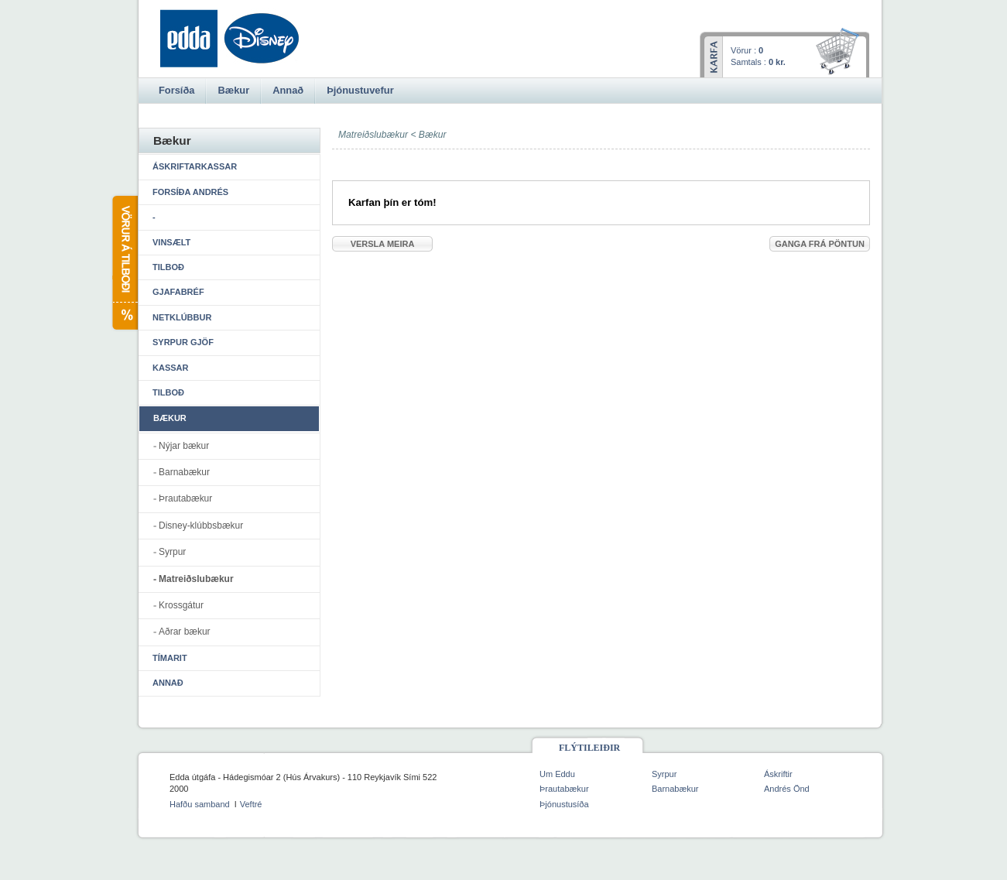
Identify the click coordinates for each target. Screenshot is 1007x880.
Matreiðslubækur (196, 579)
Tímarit (169, 658)
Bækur (433, 134)
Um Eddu (557, 774)
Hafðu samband (200, 804)
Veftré (251, 804)
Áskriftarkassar (194, 166)
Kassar (170, 367)
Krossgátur (181, 605)
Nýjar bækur (184, 445)
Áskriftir (778, 774)
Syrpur (172, 551)
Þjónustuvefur (360, 90)
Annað (167, 682)
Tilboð (168, 267)
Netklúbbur (181, 317)
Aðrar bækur (185, 631)
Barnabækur (184, 472)
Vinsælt (171, 242)
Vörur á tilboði (124, 262)
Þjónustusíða (564, 804)
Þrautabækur (185, 498)
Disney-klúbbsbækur (201, 525)
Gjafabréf (178, 291)
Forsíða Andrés (190, 192)
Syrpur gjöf (183, 342)
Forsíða (176, 90)
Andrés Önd (787, 788)
